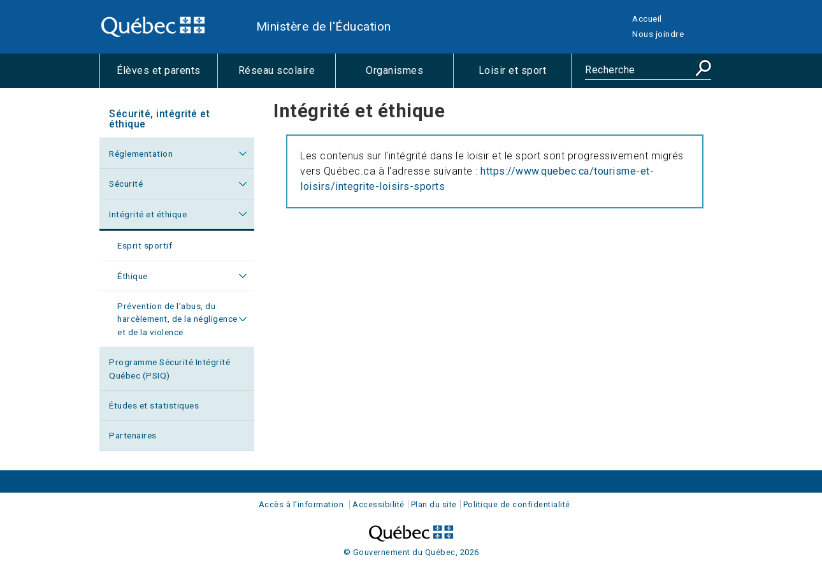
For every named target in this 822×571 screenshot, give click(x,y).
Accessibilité (378, 504)
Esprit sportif (144, 245)
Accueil (647, 18)
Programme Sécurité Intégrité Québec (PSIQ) (169, 368)
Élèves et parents (167, 76)
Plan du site (434, 504)
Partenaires (133, 435)
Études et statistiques (154, 405)
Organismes (409, 76)
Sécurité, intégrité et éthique (159, 119)
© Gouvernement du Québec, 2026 (411, 552)
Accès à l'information (301, 504)
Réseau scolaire (286, 76)
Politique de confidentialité (516, 504)
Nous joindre (658, 34)
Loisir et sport (525, 76)
